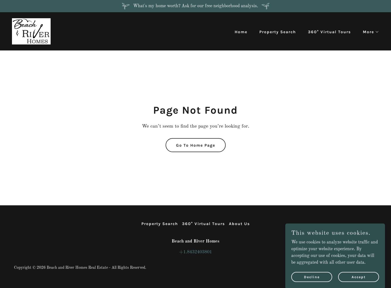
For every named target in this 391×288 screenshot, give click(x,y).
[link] (31, 31)
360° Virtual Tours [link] (329, 31)
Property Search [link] (277, 31)
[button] (369, 32)
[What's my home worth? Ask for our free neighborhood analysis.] (195, 6)
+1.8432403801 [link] (195, 252)
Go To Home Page (195, 145)
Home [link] (241, 31)
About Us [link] (239, 223)
